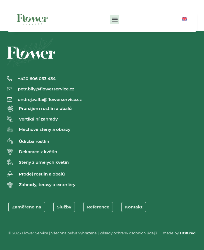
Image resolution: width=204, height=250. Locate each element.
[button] (114, 19)
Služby (64, 207)
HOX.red (188, 233)
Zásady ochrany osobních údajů (128, 233)
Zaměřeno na (26, 207)
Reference (98, 207)
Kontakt (134, 207)
